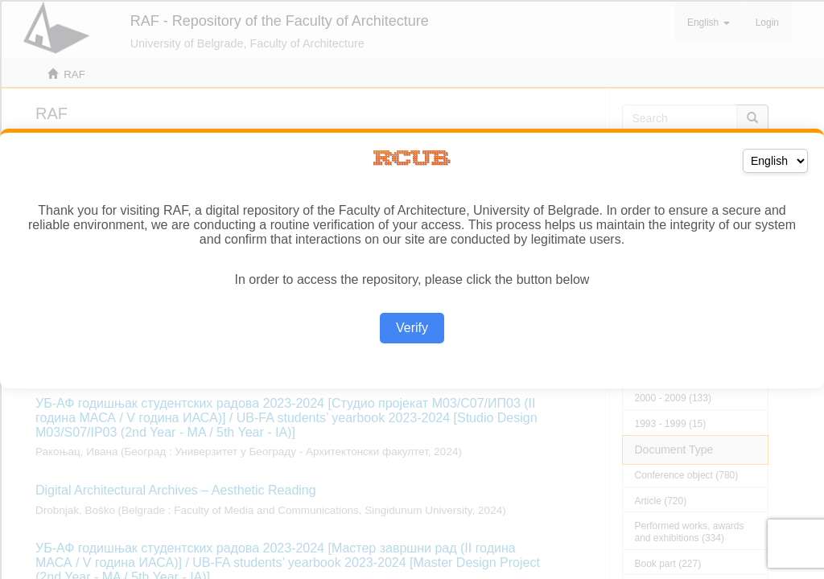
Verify (412, 328)
